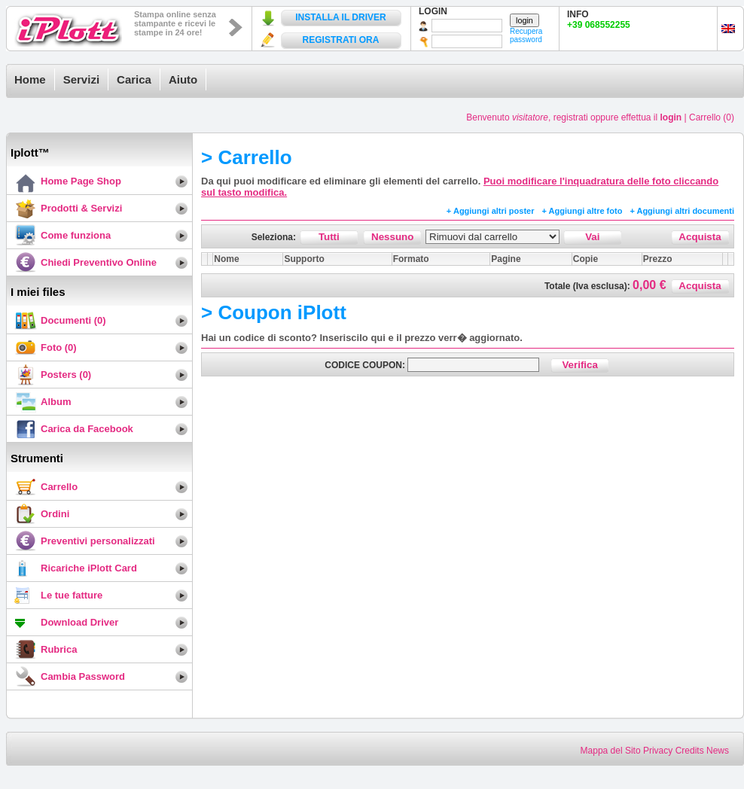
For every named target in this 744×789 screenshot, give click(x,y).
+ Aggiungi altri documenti (682, 210)
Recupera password (526, 35)
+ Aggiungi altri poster (491, 210)
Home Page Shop (81, 181)
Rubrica (59, 649)
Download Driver (79, 622)
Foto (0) (59, 347)
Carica (134, 79)
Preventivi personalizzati (98, 541)
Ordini (55, 513)
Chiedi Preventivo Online (99, 262)
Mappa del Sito (611, 750)
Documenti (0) (73, 320)
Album (56, 401)
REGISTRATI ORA (341, 40)
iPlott (68, 26)
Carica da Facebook (87, 428)
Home (30, 79)
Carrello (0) (711, 117)
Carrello (59, 486)
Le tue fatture (71, 595)
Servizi (81, 79)
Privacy (657, 750)
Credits (689, 750)
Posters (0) (66, 374)
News (717, 750)
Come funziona (76, 235)
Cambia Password (83, 676)
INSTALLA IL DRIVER (340, 17)
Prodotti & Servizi (81, 208)
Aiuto (183, 79)
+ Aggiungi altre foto (582, 210)
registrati (570, 117)
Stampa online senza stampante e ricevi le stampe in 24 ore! (175, 23)
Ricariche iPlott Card (89, 568)
